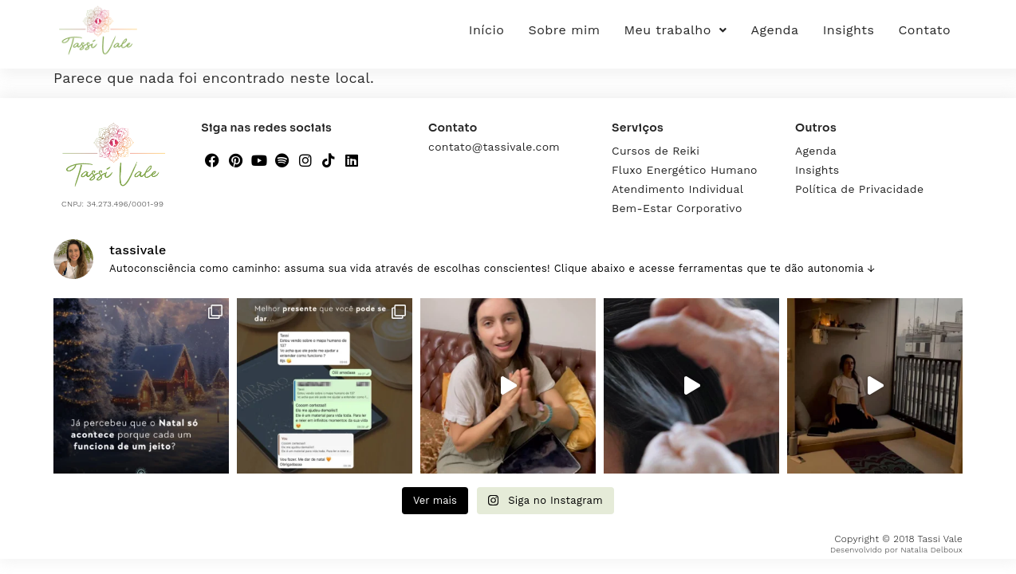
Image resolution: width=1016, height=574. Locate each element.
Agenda (774, 29)
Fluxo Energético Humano (685, 169)
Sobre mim (564, 29)
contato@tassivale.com (494, 146)
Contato (924, 29)
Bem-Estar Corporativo (677, 208)
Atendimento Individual (677, 189)
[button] (675, 30)
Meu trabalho (675, 29)
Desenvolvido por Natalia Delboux (896, 549)
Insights (849, 29)
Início (487, 29)
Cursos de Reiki (655, 150)
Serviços (638, 127)
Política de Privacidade (859, 189)
